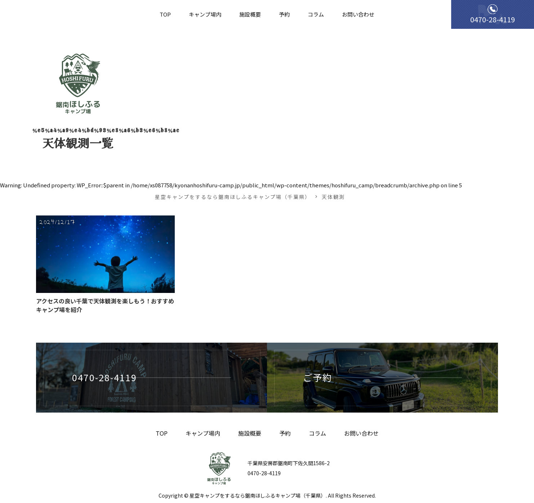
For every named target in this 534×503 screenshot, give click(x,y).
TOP (165, 14)
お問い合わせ (358, 14)
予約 (284, 14)
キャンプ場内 (205, 14)
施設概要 (250, 14)
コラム (316, 14)
